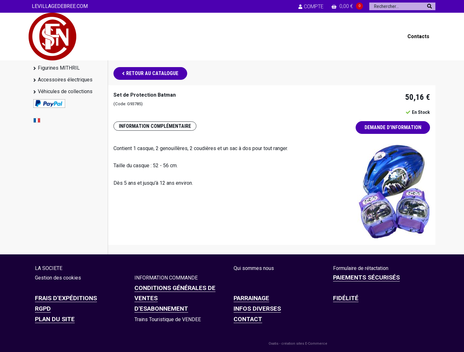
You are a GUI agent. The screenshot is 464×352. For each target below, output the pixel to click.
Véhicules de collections (65, 91)
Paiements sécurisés (366, 277)
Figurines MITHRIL (59, 68)
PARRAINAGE (251, 298)
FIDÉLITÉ (345, 298)
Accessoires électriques (65, 80)
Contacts (418, 36)
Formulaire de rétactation (360, 268)
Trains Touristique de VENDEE (167, 319)
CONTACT (248, 319)
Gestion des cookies (58, 278)
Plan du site (55, 319)
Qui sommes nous (254, 268)
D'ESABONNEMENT (161, 308)
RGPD (43, 308)
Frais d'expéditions (66, 298)
